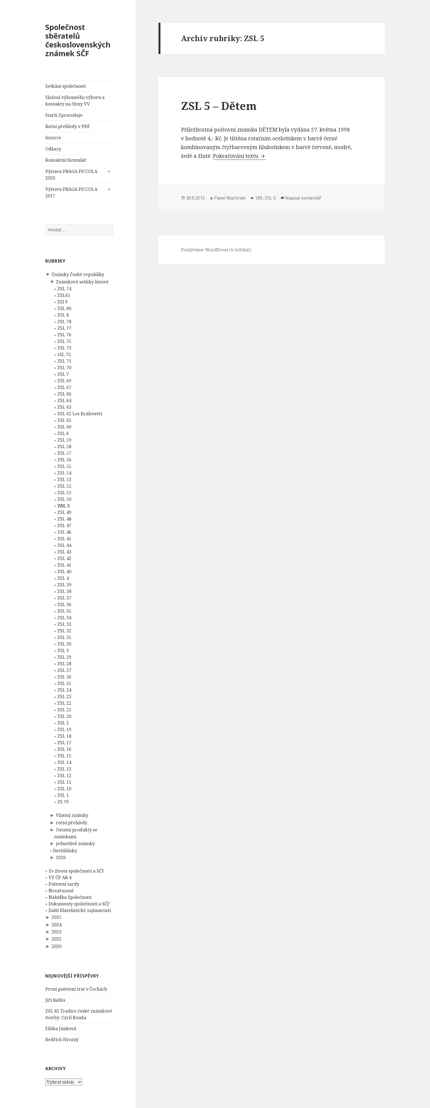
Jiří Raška (55, 1000)
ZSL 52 (64, 486)
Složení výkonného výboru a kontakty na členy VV (74, 100)
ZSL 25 (64, 683)
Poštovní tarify (64, 884)
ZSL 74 (64, 289)
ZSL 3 (63, 650)
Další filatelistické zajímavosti (80, 910)
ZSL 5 (63, 506)
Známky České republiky (77, 274)
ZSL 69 (64, 381)
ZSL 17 (64, 743)
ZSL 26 (64, 677)
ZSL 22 (64, 703)
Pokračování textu (239, 156)
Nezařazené (61, 891)
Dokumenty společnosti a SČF (79, 904)
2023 (56, 932)
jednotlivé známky (75, 843)
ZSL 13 (64, 769)
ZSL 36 (64, 604)
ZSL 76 (64, 335)
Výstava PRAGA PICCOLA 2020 (71, 174)
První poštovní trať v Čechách (76, 989)
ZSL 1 (63, 795)
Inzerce (53, 138)
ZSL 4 (63, 578)
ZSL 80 (64, 308)
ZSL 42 (64, 558)
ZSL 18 (64, 736)
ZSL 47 (64, 525)
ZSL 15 (64, 756)
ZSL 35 (64, 611)
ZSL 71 (64, 361)
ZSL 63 (64, 407)
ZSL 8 (63, 315)
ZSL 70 (64, 368)
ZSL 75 (64, 341)
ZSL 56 (64, 460)
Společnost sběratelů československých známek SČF (78, 40)
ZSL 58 (64, 447)
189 (258, 198)
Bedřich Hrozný (62, 1039)
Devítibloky (65, 850)
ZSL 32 (64, 631)
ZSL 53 (64, 479)
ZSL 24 (64, 690)
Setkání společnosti (65, 86)
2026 (61, 857)
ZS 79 (63, 802)
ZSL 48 (64, 519)
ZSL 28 (64, 664)
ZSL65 (63, 295)
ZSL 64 (64, 400)
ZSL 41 (64, 565)
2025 (56, 917)
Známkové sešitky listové (82, 282)
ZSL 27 (64, 670)
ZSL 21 (64, 710)
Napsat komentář (303, 198)
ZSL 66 (64, 394)
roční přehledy (71, 822)
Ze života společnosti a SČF (76, 871)
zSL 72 (64, 354)
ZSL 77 (64, 328)
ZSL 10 (64, 789)
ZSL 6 (63, 433)
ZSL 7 (63, 374)
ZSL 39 (64, 585)
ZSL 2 (63, 723)
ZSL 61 (64, 420)
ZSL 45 (64, 539)
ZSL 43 (64, 552)
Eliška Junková (60, 1028)
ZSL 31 (64, 637)
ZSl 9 (62, 302)
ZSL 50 (64, 499)
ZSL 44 (64, 545)
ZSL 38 (64, 591)
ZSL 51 (64, 493)
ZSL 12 (64, 775)
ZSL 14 (64, 762)
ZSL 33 (64, 624)
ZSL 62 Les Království (79, 414)
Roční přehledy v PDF (67, 126)
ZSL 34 (64, 618)
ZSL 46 (64, 532)
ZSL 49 (64, 512)
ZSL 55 (64, 466)
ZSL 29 (64, 657)
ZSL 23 (64, 697)
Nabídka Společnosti (70, 897)
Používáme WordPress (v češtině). (216, 250)
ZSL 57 (64, 453)
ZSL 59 (64, 440)
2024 (56, 924)
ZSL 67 (64, 387)
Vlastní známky (72, 815)
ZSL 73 (64, 348)
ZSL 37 (64, 598)
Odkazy (53, 149)
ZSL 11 (64, 782)
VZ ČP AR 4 (60, 877)
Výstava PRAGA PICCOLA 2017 (71, 192)
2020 (56, 946)
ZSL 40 (64, 572)
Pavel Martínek (230, 198)
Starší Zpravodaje (64, 115)
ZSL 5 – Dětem (219, 105)
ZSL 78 (64, 322)
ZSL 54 (64, 473)
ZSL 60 (64, 427)
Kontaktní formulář (65, 160)
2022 (56, 939)
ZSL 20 (64, 716)
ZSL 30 (64, 644)
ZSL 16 (64, 749)
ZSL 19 (64, 729)
